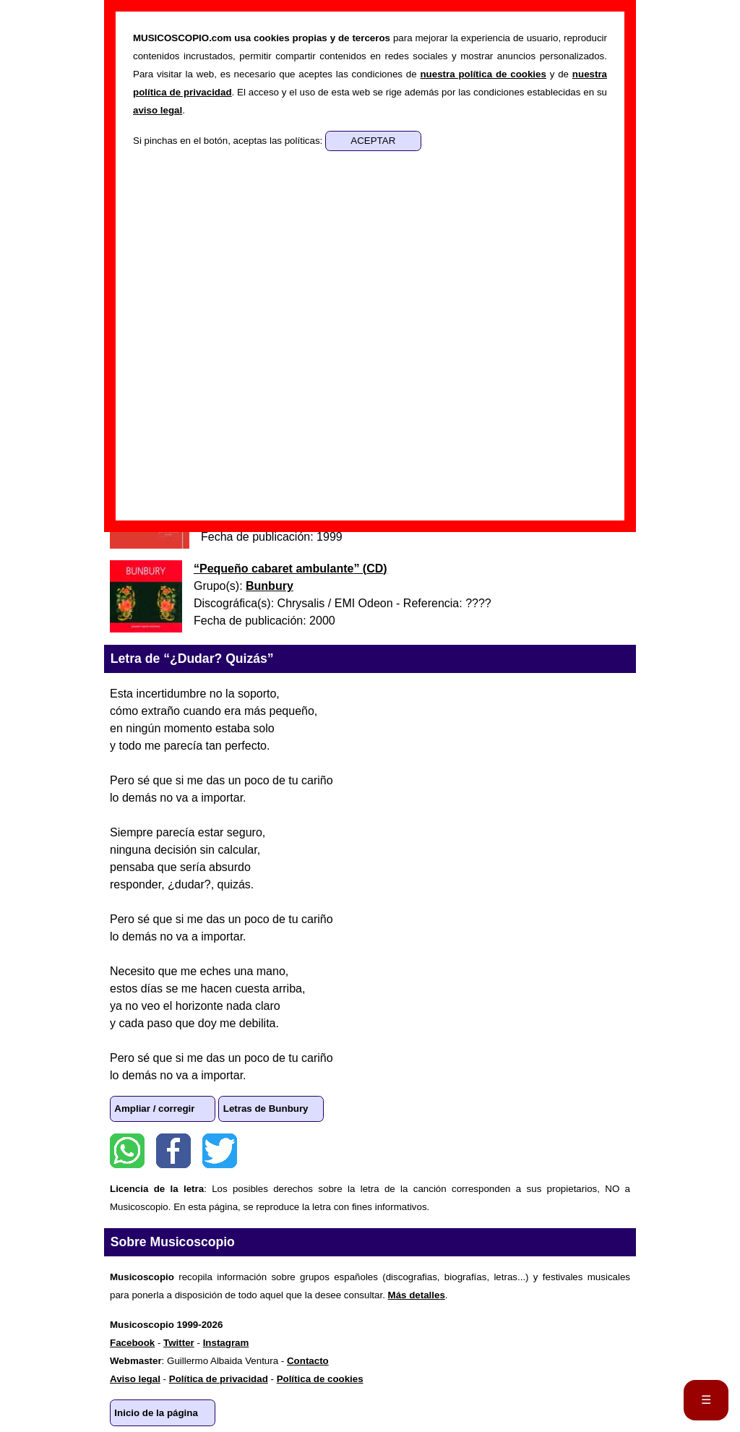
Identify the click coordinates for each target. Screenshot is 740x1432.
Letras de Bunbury (266, 1108)
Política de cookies (320, 1378)
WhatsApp (127, 1150)
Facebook (173, 1150)
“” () (290, 568)
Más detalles (416, 1295)
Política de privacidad (218, 1378)
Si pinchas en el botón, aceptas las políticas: (229, 140)
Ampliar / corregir (154, 1108)
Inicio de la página (156, 1412)
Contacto (308, 1360)
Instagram (226, 1342)
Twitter (219, 1150)
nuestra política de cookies (483, 74)
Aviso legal (135, 1378)
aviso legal (157, 110)
